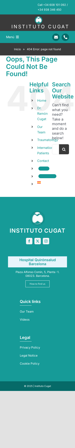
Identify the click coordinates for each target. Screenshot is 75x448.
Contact (43, 161)
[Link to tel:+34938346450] (65, 37)
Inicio (17, 49)
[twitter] (37, 241)
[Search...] (55, 149)
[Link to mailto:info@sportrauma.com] (56, 37)
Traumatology (47, 140)
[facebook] (29, 241)
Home (41, 100)
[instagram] (46, 241)
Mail (44, 169)
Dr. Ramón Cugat (42, 113)
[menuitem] (41, 182)
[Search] (64, 149)
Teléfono (47, 176)
